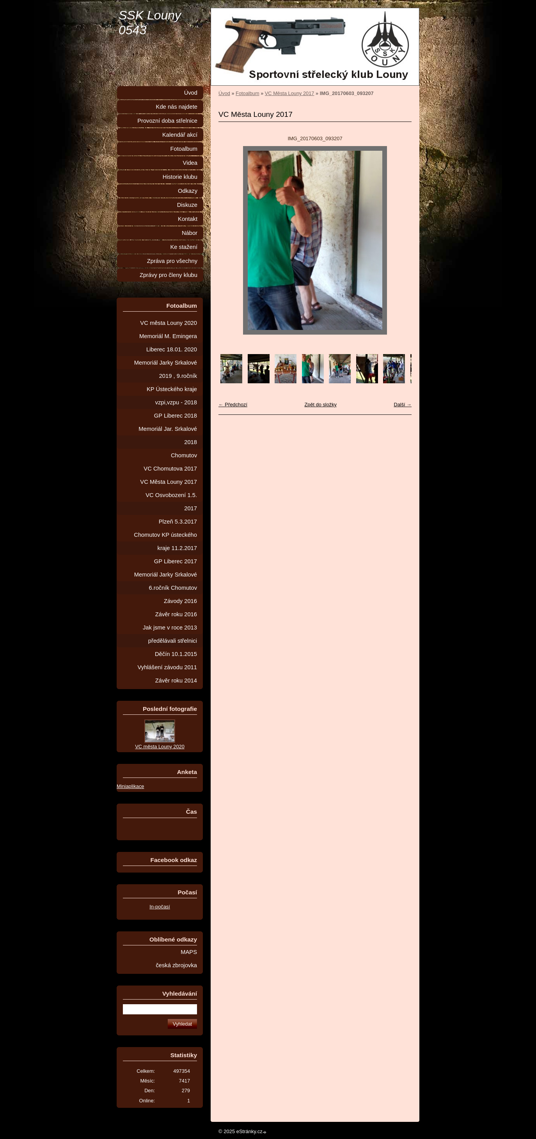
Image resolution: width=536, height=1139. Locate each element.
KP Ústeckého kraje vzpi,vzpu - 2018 (172, 396)
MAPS (189, 952)
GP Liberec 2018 (175, 416)
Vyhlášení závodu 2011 (167, 667)
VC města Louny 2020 (168, 323)
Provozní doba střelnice (167, 121)
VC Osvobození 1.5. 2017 (171, 501)
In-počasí (159, 907)
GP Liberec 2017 (175, 561)
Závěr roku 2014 (176, 680)
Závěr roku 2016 (176, 614)
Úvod (224, 93)
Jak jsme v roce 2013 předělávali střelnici (170, 634)
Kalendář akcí (179, 135)
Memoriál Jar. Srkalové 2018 (167, 435)
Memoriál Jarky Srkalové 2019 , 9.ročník (165, 369)
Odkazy (187, 191)
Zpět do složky (320, 404)
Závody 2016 (180, 601)
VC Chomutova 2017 (170, 468)
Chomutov (184, 455)
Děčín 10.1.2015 (176, 654)
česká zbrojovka (176, 965)
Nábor (189, 233)
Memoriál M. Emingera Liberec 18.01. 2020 (168, 343)
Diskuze (187, 205)
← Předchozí (232, 404)
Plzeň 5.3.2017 (178, 521)
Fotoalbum (247, 93)
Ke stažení (183, 247)
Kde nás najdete (176, 107)
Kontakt (187, 219)
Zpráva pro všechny (172, 261)
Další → (403, 404)
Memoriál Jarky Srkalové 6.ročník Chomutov (165, 581)
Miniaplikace (130, 786)
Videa (190, 163)
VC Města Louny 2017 (289, 93)
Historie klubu (180, 177)
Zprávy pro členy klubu (168, 275)
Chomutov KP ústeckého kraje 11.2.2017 (165, 541)
